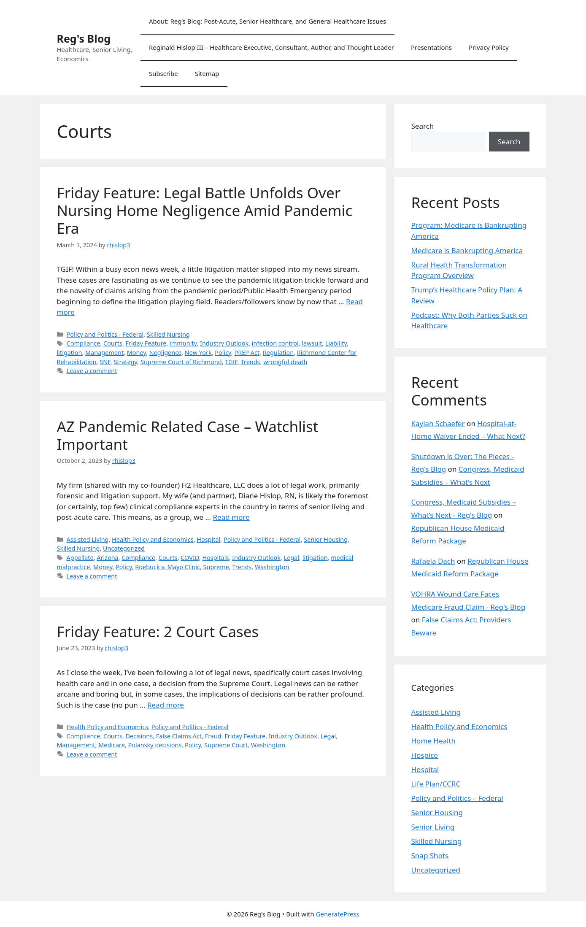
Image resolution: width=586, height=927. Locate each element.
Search (422, 126)
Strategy (125, 362)
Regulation (278, 353)
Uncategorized (124, 548)
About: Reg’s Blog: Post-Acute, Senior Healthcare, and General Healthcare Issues (267, 21)
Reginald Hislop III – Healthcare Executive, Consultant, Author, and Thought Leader (271, 47)
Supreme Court (226, 745)
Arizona (107, 558)
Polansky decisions (154, 745)
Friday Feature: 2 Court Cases (158, 631)
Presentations (431, 47)
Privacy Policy (489, 47)
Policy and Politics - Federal (105, 334)
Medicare (111, 745)
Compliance (83, 343)
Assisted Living (88, 539)
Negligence (165, 353)
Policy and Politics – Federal (457, 798)
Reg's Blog (84, 38)
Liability (336, 343)
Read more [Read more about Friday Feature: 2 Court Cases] (165, 705)
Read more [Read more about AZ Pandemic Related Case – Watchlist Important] (231, 517)
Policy (223, 353)
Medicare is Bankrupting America (467, 250)
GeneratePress (337, 914)
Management (104, 353)
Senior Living (433, 827)
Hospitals (215, 558)
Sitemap (207, 73)
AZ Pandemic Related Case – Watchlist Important (188, 435)
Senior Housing (326, 539)
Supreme (216, 567)
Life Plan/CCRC (436, 784)
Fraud (213, 736)
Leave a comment (92, 371)
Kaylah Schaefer (438, 423)
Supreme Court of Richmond (181, 362)
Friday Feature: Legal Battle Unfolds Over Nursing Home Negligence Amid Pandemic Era (205, 210)
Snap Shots (430, 855)
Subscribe (163, 73)
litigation (69, 353)
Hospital (208, 539)
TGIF (231, 362)
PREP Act (247, 353)
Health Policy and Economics (153, 539)
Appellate (80, 558)
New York (198, 353)
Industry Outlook (224, 343)
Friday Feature (146, 343)
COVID (190, 558)
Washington (272, 567)
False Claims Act (179, 736)
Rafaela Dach (433, 561)
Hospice (424, 755)
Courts (112, 343)
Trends (250, 362)
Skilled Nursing (168, 334)
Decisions (139, 736)
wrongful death (285, 362)
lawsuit (312, 343)
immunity (183, 343)
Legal (291, 558)
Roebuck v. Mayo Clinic (167, 567)
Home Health (433, 741)
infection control (275, 343)
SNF (105, 362)
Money (136, 353)
